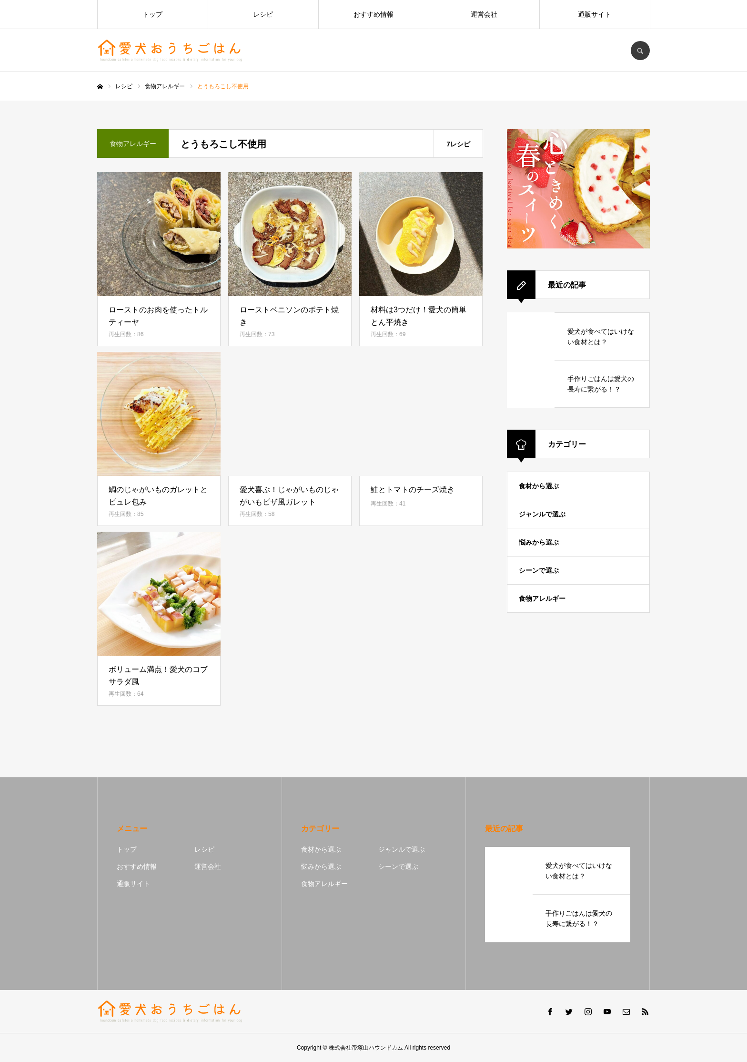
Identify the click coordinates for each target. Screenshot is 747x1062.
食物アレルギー (542, 598)
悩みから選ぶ (539, 542)
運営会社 (484, 14)
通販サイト (594, 14)
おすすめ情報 (373, 14)
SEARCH (640, 50)
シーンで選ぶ (539, 570)
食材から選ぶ (539, 486)
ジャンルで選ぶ (542, 514)
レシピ (263, 14)
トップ (152, 14)
